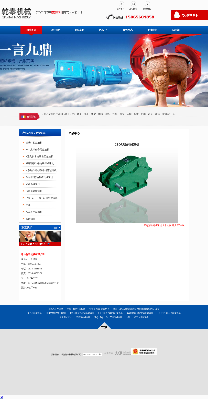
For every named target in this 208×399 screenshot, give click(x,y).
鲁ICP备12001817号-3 (92, 354)
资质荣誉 (152, 30)
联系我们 (176, 30)
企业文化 (79, 30)
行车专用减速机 (34, 212)
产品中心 (103, 30)
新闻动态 (128, 30)
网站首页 (31, 30)
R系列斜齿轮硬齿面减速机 (39, 156)
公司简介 (55, 30)
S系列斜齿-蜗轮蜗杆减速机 (40, 163)
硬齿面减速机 (33, 184)
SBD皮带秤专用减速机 (37, 149)
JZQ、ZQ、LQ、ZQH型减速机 (42, 198)
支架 (28, 205)
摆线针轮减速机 (34, 142)
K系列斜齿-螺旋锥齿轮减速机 (41, 170)
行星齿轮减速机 (34, 191)
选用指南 (30, 219)
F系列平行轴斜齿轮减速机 (39, 177)
